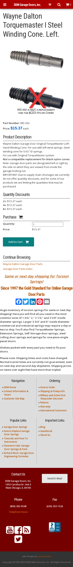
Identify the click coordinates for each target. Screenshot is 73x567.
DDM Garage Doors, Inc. (27, 5)
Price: (6, 128)
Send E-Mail (54, 478)
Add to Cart (18, 242)
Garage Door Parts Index (18, 269)
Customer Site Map (14, 398)
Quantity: (9, 223)
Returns (44, 402)
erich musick (44, 556)
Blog (42, 426)
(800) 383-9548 (18, 506)
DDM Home (10, 387)
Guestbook (46, 431)
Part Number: (11, 123)
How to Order (47, 387)
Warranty (45, 406)
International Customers (53, 410)
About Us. (45, 434)
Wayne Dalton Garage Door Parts (23, 264)
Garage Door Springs (15, 426)
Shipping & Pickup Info (52, 391)
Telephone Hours (18, 511)
